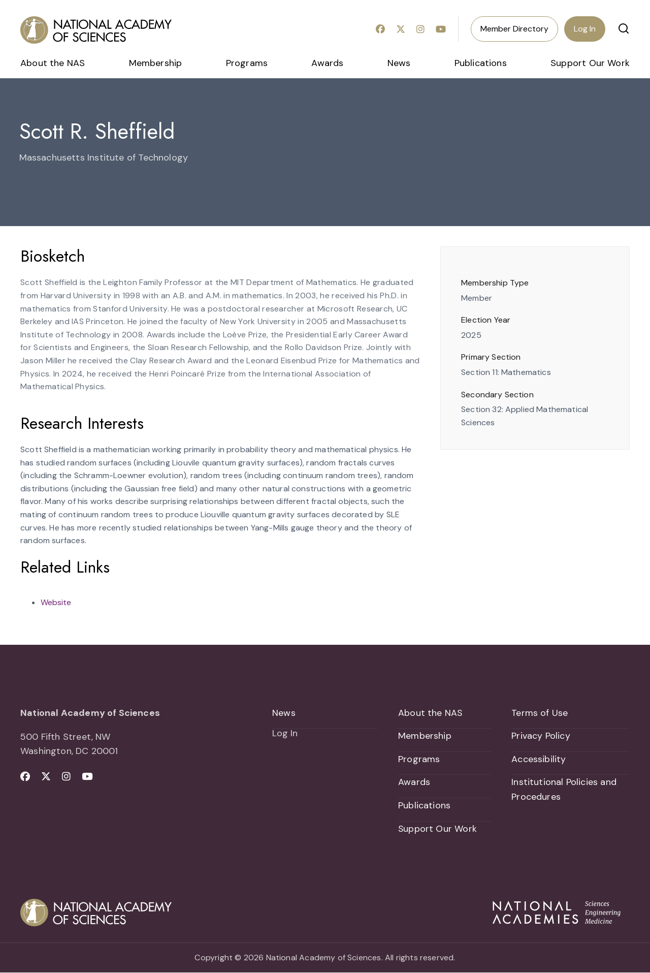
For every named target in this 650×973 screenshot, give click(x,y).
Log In (585, 28)
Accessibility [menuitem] (538, 759)
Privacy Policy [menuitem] (540, 736)
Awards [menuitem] (327, 63)
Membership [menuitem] (155, 63)
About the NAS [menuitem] (52, 63)
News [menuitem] (399, 63)
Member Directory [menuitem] (514, 28)
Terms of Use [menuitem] (539, 713)
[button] (624, 28)
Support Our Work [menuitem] (590, 63)
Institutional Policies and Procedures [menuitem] (563, 789)
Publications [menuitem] (480, 63)
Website (56, 602)
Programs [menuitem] (247, 63)
